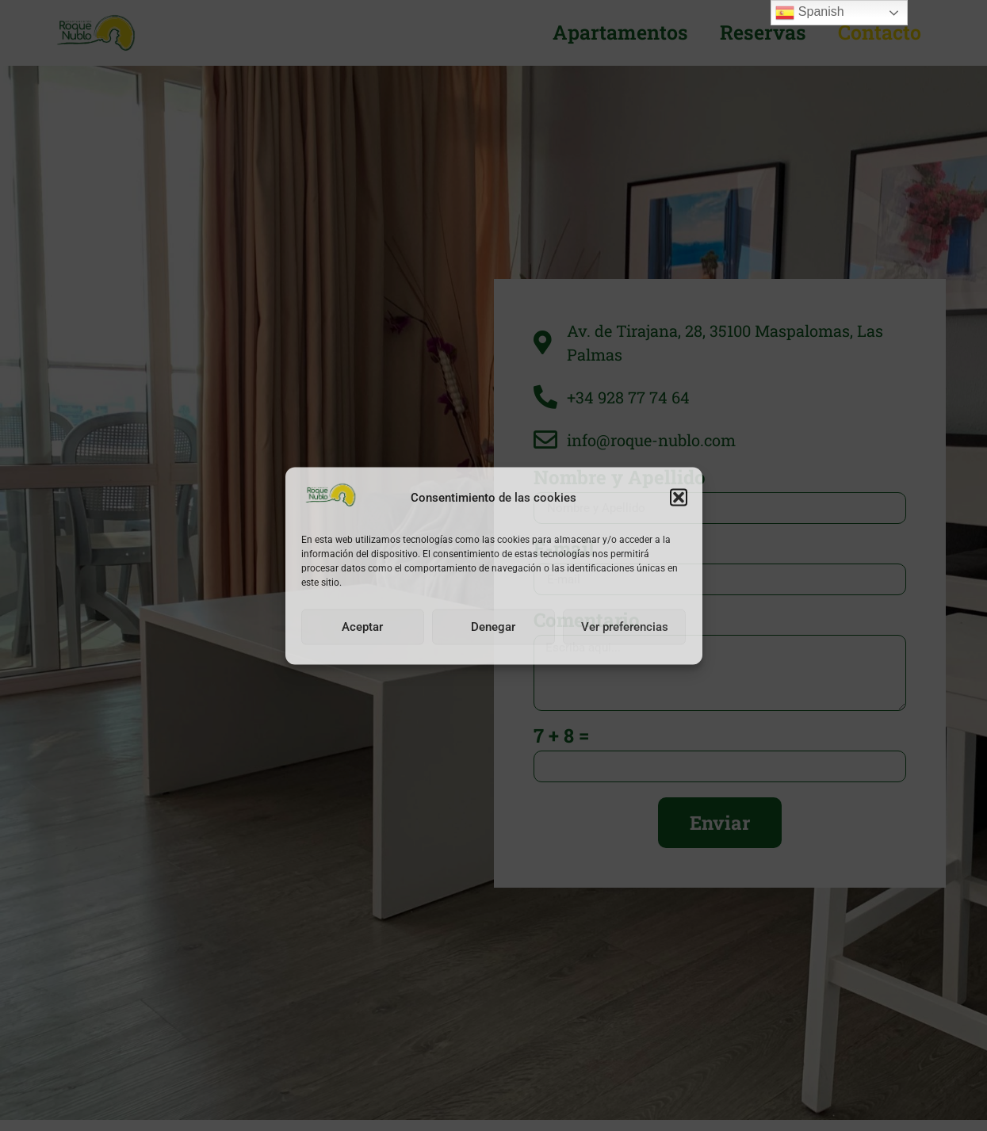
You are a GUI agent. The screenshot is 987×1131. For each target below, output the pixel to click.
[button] (679, 498)
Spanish (809, 12)
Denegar (493, 627)
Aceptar (362, 627)
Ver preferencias (624, 627)
